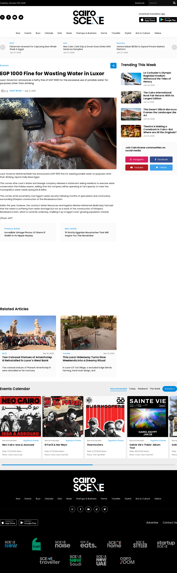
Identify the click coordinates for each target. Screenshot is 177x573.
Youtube (138, 167)
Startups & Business (86, 33)
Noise (69, 33)
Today (132, 388)
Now (18, 33)
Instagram (138, 159)
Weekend (143, 388)
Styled (128, 33)
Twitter (163, 167)
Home (104, 33)
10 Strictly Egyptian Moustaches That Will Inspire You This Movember (87, 234)
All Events (169, 389)
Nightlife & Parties (31, 440)
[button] (174, 47)
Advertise (152, 522)
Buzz (38, 33)
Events (28, 33)
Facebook (163, 159)
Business (121, 43)
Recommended (118, 388)
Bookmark (139, 3)
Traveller (116, 33)
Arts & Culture (143, 33)
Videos (157, 33)
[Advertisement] (27, 274)
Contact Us (170, 522)
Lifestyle (49, 33)
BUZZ (12, 43)
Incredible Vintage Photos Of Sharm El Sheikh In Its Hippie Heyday (24, 234)
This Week (155, 388)
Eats (60, 33)
